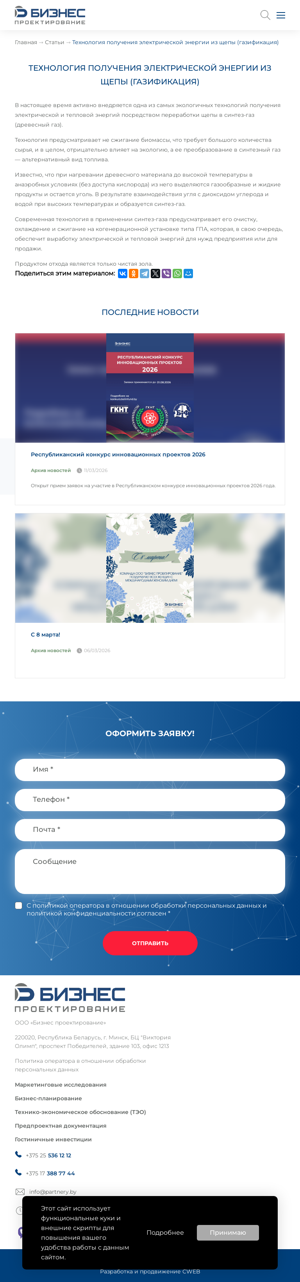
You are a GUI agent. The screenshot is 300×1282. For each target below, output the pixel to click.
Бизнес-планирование (48, 1098)
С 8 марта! (45, 634)
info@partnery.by (53, 1191)
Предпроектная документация (61, 1125)
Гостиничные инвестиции (53, 1139)
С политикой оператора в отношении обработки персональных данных (144, 905)
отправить (150, 943)
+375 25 (48, 1155)
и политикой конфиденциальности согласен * (147, 909)
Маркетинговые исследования (61, 1084)
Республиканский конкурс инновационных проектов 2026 (118, 454)
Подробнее (165, 1232)
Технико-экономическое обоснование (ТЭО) (80, 1112)
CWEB (191, 1271)
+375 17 (50, 1173)
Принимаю (228, 1232)
